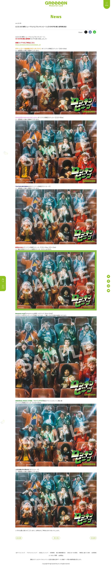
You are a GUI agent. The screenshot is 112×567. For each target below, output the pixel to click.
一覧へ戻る (56, 538)
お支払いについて (43, 552)
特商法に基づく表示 (84, 552)
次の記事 (93, 538)
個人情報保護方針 (61, 552)
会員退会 (61, 555)
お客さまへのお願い (72, 552)
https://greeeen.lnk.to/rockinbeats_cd (27, 45)
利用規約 (52, 552)
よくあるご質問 (53, 555)
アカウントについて (32, 552)
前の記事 (18, 538)
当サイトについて (20, 552)
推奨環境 (94, 552)
